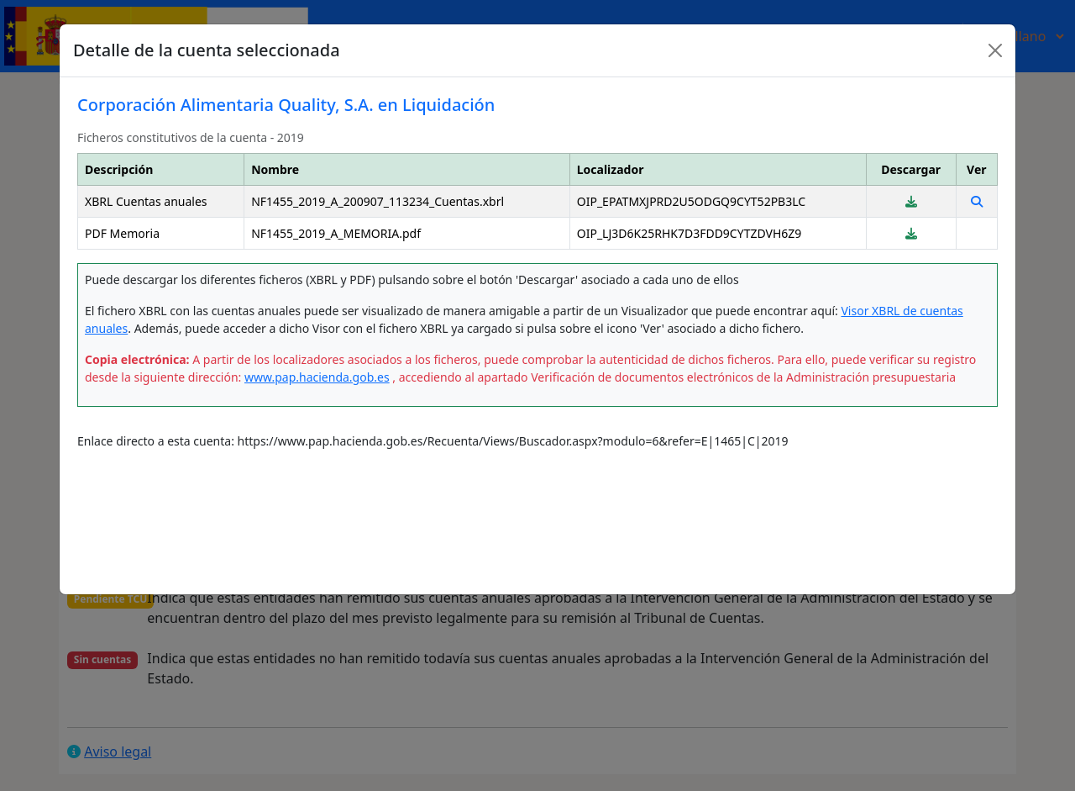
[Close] (995, 50)
